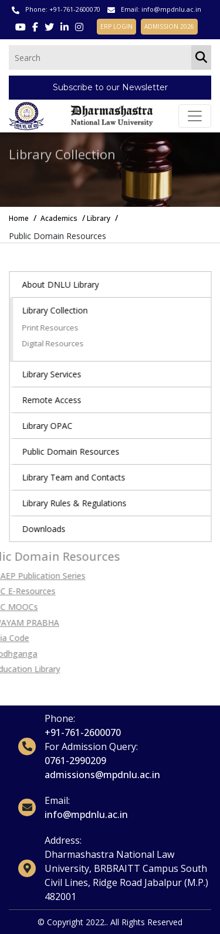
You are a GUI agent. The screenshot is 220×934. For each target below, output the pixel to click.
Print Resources (57, 327)
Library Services (58, 374)
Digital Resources (59, 343)
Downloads (50, 528)
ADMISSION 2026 (169, 26)
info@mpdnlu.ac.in (171, 9)
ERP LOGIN (116, 26)
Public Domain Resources (77, 451)
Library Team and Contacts (80, 477)
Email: (57, 800)
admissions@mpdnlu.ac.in (102, 774)
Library (98, 218)
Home (19, 218)
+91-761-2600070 (74, 9)
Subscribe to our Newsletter (110, 87)
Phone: (60, 718)
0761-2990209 (75, 760)
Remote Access (58, 399)
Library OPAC (54, 425)
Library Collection (61, 310)
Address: (63, 840)
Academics (58, 218)
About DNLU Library (67, 284)
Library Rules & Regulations (81, 503)
